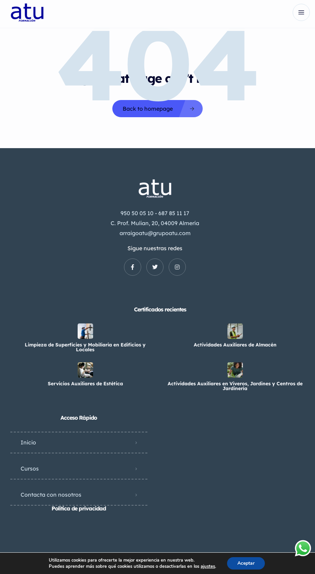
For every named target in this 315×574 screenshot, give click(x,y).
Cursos (30, 468)
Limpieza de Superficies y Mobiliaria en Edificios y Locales (85, 347)
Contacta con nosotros (51, 494)
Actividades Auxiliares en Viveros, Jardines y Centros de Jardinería (235, 386)
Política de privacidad (79, 508)
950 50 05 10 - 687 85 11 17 (155, 213)
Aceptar (246, 563)
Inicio (28, 442)
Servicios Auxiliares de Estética (85, 383)
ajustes (208, 566)
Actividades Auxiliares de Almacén (235, 344)
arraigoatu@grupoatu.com (155, 233)
